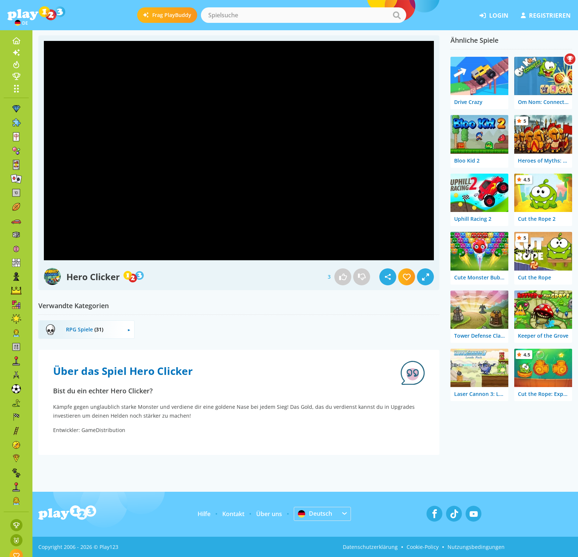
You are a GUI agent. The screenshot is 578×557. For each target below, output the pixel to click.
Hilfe (204, 514)
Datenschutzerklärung (370, 546)
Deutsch (315, 513)
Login (494, 15)
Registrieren (546, 15)
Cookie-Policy (423, 546)
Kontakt (233, 514)
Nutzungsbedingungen (476, 546)
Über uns (269, 514)
